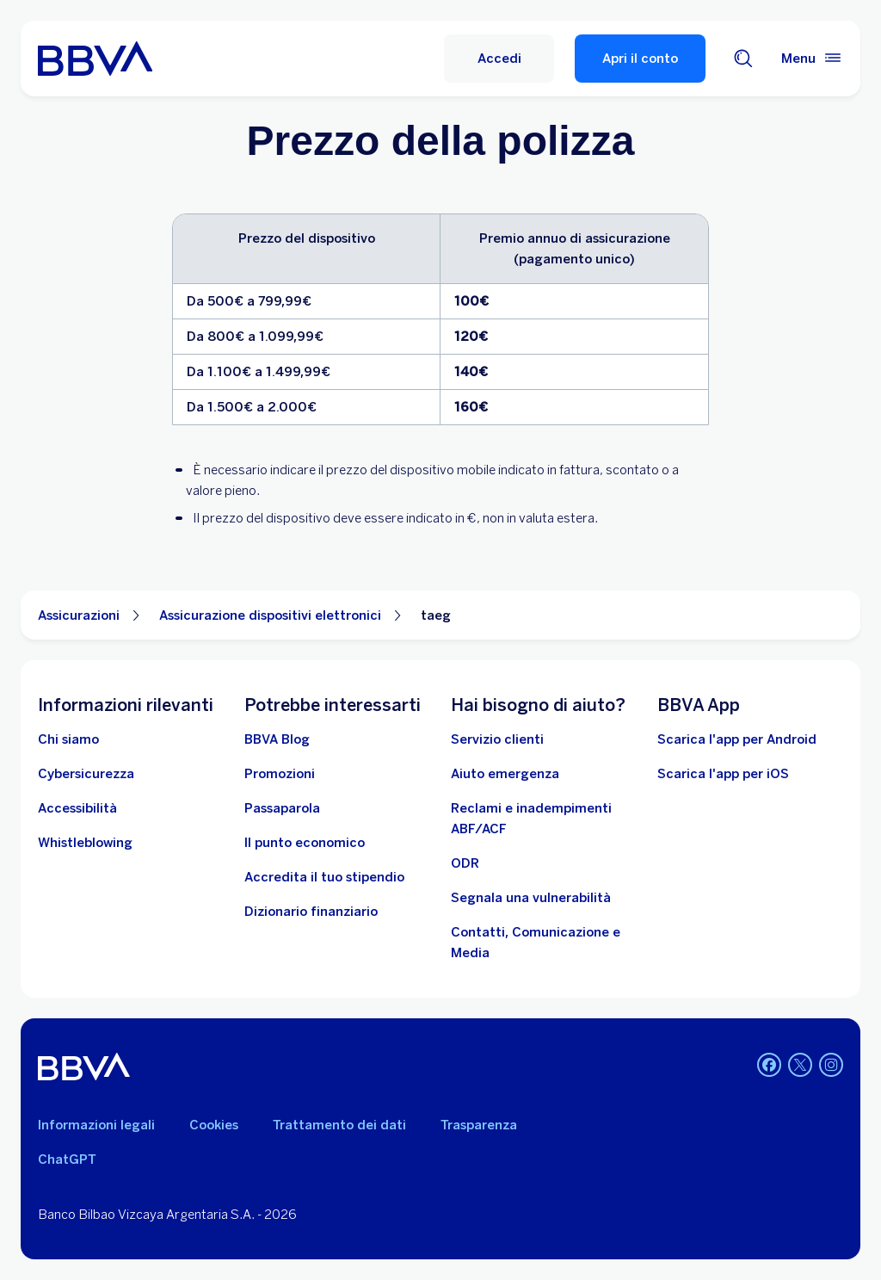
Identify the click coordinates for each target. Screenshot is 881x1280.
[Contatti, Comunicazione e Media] (544, 942)
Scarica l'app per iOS (723, 774)
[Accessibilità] (77, 808)
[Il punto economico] (304, 842)
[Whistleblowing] (85, 842)
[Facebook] (769, 1066)
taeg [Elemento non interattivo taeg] (436, 615)
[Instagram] (831, 1066)
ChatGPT (67, 1159)
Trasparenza (478, 1125)
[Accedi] (499, 58)
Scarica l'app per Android (736, 739)
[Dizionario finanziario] (311, 911)
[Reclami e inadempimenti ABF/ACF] (544, 818)
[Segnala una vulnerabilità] (531, 897)
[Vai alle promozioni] (279, 774)
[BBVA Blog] (277, 739)
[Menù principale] (812, 58)
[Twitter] (800, 1066)
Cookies (213, 1125)
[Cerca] (743, 58)
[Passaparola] (282, 808)
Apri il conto (640, 58)
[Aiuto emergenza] (505, 774)
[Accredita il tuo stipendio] (324, 877)
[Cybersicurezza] (86, 774)
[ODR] (465, 863)
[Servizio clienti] (497, 739)
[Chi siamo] (68, 739)
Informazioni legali (96, 1125)
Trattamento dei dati (339, 1125)
